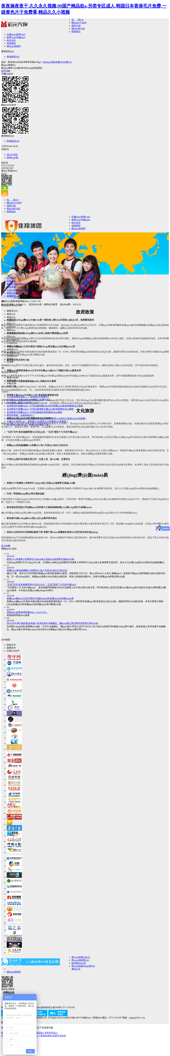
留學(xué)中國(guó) (16, 37)
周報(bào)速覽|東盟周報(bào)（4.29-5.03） (27, 612)
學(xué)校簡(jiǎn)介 (80, 957)
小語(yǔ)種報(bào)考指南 (19, 290)
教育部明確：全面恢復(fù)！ (21, 415)
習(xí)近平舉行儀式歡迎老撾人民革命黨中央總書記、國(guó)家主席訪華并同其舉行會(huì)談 (52, 623)
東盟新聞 (11, 287)
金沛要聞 (11, 278)
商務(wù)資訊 (13, 293)
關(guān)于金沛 (78, 22)
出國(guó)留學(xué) (16, 34)
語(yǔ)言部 (12, 154)
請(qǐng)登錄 (49, 62)
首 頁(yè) (77, 20)
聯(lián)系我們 (14, 46)
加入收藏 (5, 545)
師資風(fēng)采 (78, 963)
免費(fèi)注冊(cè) (63, 62)
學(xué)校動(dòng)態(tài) (83, 966)
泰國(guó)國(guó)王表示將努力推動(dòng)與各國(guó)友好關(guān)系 (40, 598)
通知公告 (75, 969)
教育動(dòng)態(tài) (16, 284)
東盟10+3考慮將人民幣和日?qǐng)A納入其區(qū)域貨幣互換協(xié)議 (40, 559)
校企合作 (11, 40)
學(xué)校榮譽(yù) (80, 960)
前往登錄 (5, 71)
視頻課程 (11, 43)
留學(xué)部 (12, 157)
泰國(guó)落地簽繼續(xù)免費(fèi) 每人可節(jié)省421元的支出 (37, 570)
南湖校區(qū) (13, 56)
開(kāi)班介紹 (78, 28)
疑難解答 (11, 296)
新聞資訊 (75, 31)
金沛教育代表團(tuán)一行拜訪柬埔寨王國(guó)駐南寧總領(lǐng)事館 (40, 409)
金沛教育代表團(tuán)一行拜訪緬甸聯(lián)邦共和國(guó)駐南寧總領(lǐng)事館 (45, 406)
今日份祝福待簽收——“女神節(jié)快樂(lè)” (28, 397)
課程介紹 (75, 25)
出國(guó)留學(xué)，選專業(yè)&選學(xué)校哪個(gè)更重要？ (37, 421)
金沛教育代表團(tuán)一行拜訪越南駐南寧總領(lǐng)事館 (34, 412)
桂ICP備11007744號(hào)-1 (79, 1017)
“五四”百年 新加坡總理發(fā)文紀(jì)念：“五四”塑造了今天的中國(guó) (41, 584)
